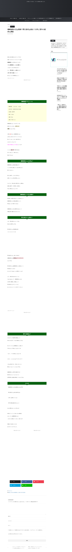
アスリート (10, 489)
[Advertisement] (27, 88)
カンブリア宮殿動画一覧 (49, 18)
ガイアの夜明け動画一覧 (40, 18)
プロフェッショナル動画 (31, 18)
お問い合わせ (45, 20)
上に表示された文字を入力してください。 (15, 532)
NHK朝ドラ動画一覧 (22, 18)
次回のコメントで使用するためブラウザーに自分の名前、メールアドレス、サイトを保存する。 (26, 528)
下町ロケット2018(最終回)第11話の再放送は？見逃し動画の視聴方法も (62, 86)
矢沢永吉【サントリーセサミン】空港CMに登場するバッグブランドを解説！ (62, 93)
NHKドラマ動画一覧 (13, 18)
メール (9, 519)
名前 (9, 514)
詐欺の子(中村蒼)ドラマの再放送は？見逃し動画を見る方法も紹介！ (62, 78)
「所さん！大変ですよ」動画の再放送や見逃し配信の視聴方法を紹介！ (62, 101)
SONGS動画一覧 (58, 18)
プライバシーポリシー (36, 20)
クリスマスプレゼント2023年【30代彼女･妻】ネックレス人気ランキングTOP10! (62, 70)
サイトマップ (27, 20)
